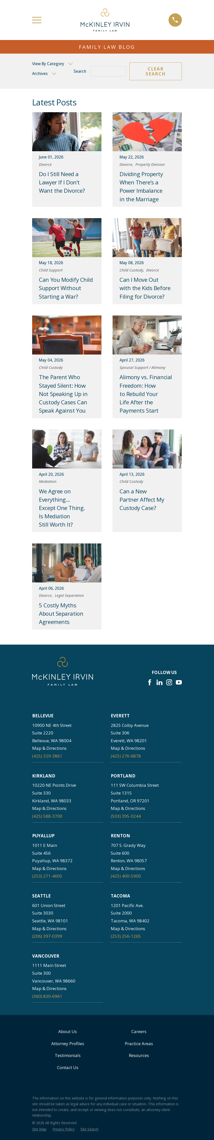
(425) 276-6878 (126, 756)
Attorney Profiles (67, 1043)
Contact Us (67, 1067)
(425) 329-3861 (47, 756)
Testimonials (68, 1055)
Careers (138, 1031)
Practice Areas (139, 1043)
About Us (67, 1031)
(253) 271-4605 (47, 876)
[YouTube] (179, 682)
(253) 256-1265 (126, 936)
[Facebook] (150, 682)
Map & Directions (49, 748)
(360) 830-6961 (47, 996)
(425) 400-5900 (126, 876)
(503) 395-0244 (126, 816)
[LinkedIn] (159, 682)
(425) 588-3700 (47, 816)
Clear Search (156, 71)
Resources (139, 1055)
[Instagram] (169, 682)
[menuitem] (39, 1129)
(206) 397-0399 (47, 936)
